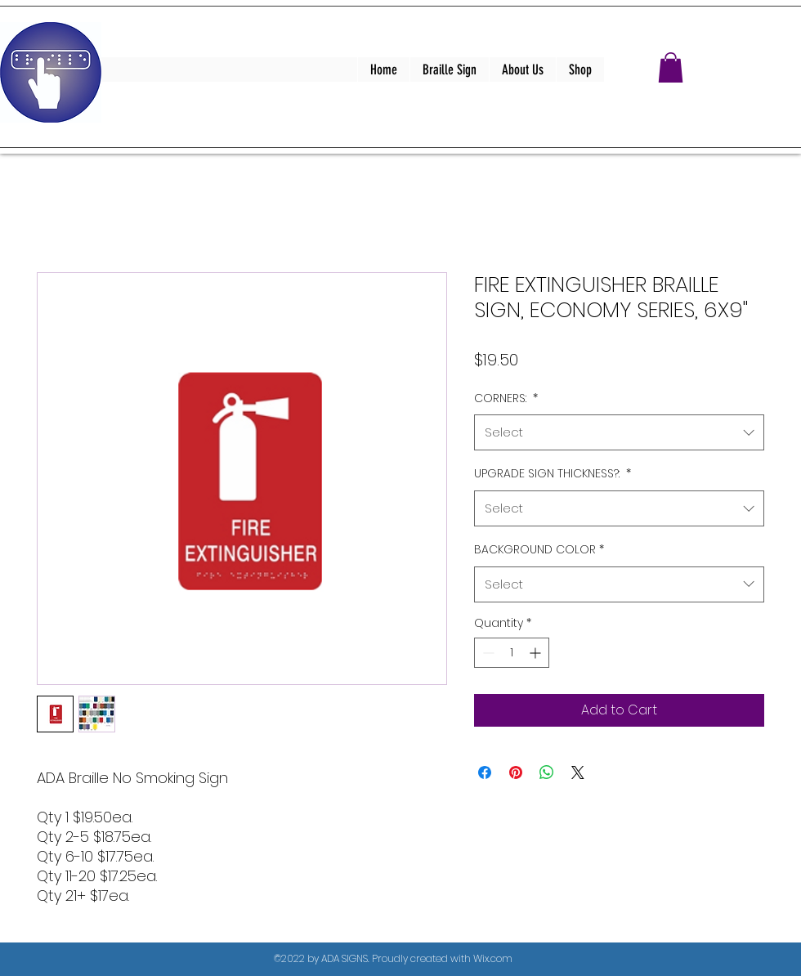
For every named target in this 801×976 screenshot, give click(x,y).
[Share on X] (578, 772)
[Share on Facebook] (484, 772)
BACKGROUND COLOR (539, 549)
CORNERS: (506, 398)
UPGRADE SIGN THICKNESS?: (552, 473)
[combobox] (619, 432)
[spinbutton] (511, 652)
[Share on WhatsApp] (547, 772)
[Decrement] (487, 652)
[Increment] (536, 652)
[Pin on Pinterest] (516, 772)
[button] (670, 67)
